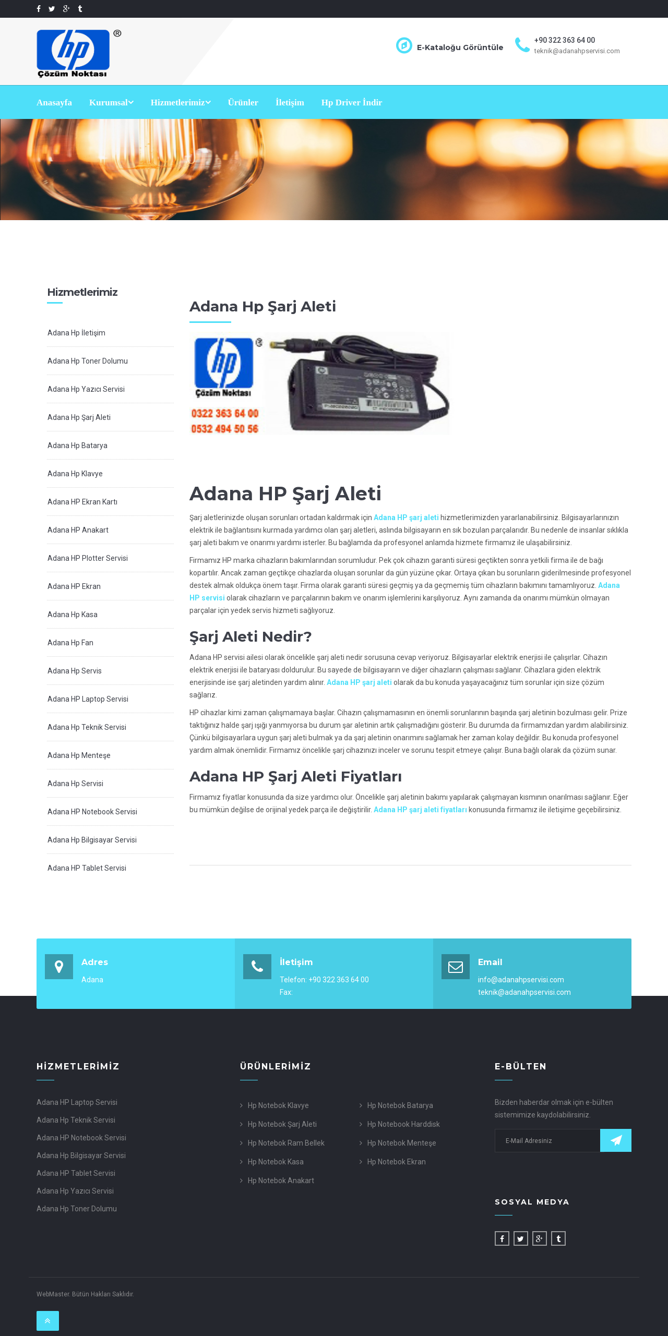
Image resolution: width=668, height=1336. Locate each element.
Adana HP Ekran (74, 586)
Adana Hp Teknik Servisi (86, 727)
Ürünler (243, 102)
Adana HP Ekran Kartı (82, 502)
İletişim (290, 102)
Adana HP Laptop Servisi (87, 699)
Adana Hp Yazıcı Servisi (86, 389)
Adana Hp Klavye (75, 474)
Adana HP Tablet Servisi (86, 868)
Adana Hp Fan (70, 643)
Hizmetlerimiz (181, 102)
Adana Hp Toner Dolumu (87, 361)
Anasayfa (54, 102)
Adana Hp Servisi (75, 783)
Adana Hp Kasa (72, 614)
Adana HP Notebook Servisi (92, 812)
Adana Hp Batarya (77, 445)
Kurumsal (111, 102)
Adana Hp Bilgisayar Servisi (92, 840)
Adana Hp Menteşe (79, 755)
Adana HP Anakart (78, 530)
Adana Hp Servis (74, 671)
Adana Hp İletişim (76, 333)
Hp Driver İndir (352, 102)
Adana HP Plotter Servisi (87, 558)
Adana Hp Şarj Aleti (79, 417)
